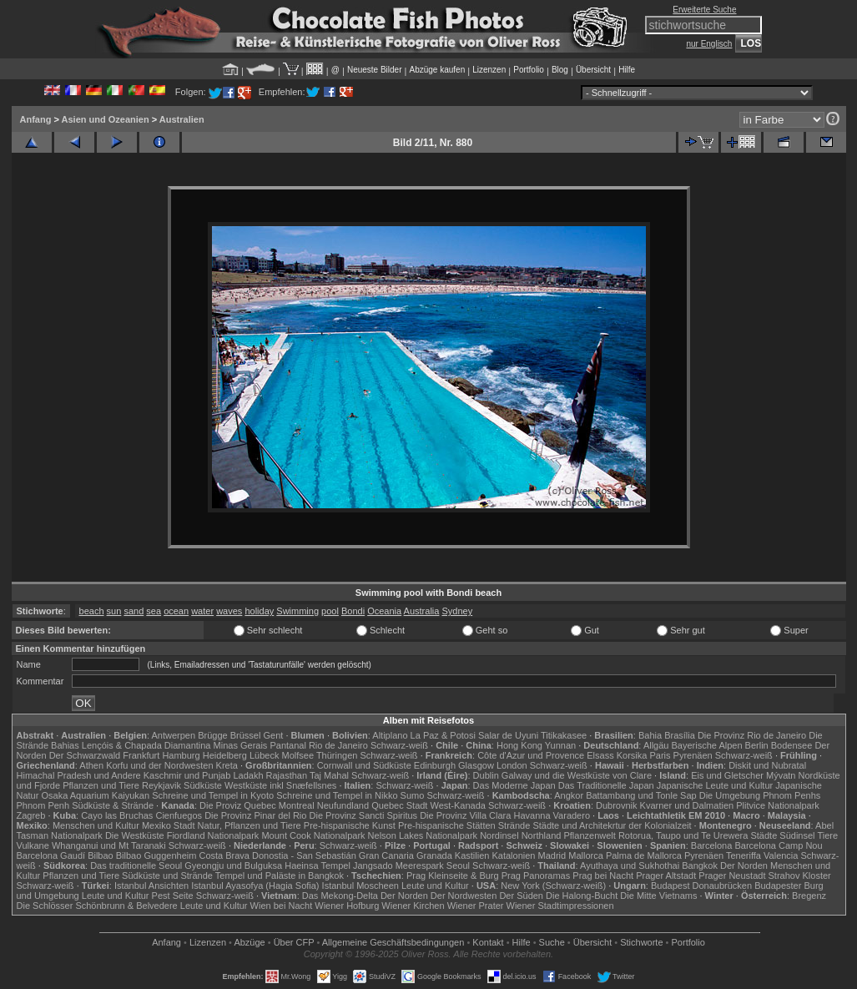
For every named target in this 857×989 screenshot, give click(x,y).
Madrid (552, 855)
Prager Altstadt (666, 875)
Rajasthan (287, 775)
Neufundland (343, 805)
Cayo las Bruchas (117, 815)
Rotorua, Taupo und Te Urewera (683, 835)
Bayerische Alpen (707, 745)
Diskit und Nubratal (767, 765)
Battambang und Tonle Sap (641, 795)
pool (330, 611)
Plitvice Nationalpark (777, 805)
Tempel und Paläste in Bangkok (279, 875)
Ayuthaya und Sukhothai (629, 865)
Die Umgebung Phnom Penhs (760, 795)
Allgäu (656, 745)
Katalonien (513, 855)
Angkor (568, 795)
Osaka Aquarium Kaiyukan (95, 795)
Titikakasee (564, 735)
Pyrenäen (693, 755)
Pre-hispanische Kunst (350, 825)
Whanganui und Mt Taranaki (109, 845)
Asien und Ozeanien (105, 119)
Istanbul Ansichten (151, 886)
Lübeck (264, 755)
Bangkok (700, 865)
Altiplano (389, 735)
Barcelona (712, 845)
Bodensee (792, 745)
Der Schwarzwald (85, 755)
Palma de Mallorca (644, 855)
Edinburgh (435, 765)
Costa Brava (224, 855)
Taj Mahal (329, 775)
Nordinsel (499, 835)
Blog (560, 69)
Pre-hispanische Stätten (447, 825)
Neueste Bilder (374, 69)
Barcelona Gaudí (51, 855)
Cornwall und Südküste (364, 765)
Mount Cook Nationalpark (313, 835)
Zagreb (31, 815)
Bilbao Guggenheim (156, 855)
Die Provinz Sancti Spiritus (364, 815)
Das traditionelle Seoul (136, 865)
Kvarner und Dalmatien (687, 805)
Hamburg (180, 755)
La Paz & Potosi (443, 735)
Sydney (456, 611)
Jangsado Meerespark (398, 865)
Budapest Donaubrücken (701, 886)
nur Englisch (709, 43)
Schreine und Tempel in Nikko (336, 795)
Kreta (227, 765)
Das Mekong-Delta (340, 896)
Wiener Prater (475, 906)
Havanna (531, 815)
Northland (542, 835)
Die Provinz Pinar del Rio (255, 815)
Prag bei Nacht (602, 875)
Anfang (36, 119)
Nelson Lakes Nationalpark (422, 835)
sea (153, 611)
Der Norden (744, 865)
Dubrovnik (617, 805)
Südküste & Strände (113, 805)
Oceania (384, 611)
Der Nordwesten (464, 896)
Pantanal (287, 745)
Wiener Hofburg (347, 906)
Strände (514, 825)
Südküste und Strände (167, 875)
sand (134, 611)
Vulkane (33, 845)
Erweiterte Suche (704, 9)
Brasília (679, 735)
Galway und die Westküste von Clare (577, 775)
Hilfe (626, 69)
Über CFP (294, 942)
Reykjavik (161, 785)
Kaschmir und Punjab (187, 775)
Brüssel (245, 735)
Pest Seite (173, 896)
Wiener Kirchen (412, 906)
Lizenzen (489, 69)
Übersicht (593, 69)
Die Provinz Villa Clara (465, 815)
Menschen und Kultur (96, 825)
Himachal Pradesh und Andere (79, 775)
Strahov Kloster (800, 875)
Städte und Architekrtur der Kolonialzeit (611, 825)
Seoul (458, 865)
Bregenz (809, 896)
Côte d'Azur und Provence (530, 755)
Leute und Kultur (435, 886)
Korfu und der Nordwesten (159, 765)
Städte (763, 835)
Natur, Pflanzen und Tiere (249, 825)
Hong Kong (519, 745)
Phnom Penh (43, 805)
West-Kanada (458, 805)
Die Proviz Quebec (237, 805)
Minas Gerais (241, 745)
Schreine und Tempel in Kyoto (213, 795)
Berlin (757, 745)
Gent (273, 735)
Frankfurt (141, 755)
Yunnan (560, 745)
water (202, 611)
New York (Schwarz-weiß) (553, 886)
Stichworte (641, 942)
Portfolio (528, 69)
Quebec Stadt (399, 805)
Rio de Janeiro (338, 745)
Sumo (413, 795)
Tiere (827, 835)
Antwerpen (174, 735)
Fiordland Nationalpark (213, 835)
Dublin (486, 775)
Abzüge (249, 942)
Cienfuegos (178, 815)
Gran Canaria (386, 855)
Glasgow (476, 765)
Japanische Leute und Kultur (715, 785)
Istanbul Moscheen (360, 886)
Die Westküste (134, 835)
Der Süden (521, 896)
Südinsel (796, 835)
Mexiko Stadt (168, 825)
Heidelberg (225, 755)
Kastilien (472, 855)
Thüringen (337, 755)
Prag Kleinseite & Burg (452, 875)
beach (91, 611)
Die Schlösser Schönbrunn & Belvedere (97, 906)
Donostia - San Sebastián (304, 855)
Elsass (600, 755)
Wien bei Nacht (281, 906)
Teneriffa (743, 855)
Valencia (781, 855)
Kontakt (487, 942)
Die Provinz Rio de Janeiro (752, 735)
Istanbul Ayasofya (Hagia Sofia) (255, 886)
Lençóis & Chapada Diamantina (146, 745)
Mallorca (585, 855)
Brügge (212, 735)
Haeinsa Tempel (317, 865)
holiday (259, 611)
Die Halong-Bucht (582, 896)
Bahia (650, 735)
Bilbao (100, 855)
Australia (422, 611)
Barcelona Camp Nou (778, 845)
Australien (181, 119)
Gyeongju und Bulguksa (233, 865)
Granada (434, 855)
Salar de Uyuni (508, 735)
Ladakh (248, 775)
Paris (659, 755)
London (512, 765)
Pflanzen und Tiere (101, 785)
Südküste (203, 785)
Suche (552, 942)
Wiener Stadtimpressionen (560, 906)
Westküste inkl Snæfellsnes (280, 785)
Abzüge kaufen (438, 69)
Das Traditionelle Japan (606, 785)
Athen (91, 765)
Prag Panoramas (536, 875)
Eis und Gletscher (727, 775)
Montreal (297, 805)
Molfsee (298, 755)
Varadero (571, 815)
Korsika (632, 755)
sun (114, 611)
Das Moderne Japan (514, 785)
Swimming (297, 611)
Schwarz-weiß (399, 745)
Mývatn (780, 775)
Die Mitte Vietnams (658, 896)
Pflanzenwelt (589, 835)
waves (229, 611)
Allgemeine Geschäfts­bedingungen (393, 942)
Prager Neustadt (731, 875)
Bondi (353, 611)
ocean (176, 611)
